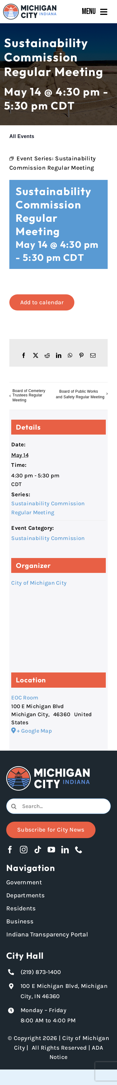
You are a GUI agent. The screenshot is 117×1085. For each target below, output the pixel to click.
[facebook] (10, 849)
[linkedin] (65, 849)
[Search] (14, 806)
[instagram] (23, 849)
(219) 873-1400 (41, 972)
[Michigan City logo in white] (48, 769)
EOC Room (24, 697)
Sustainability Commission (48, 538)
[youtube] (51, 849)
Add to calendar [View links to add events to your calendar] (41, 302)
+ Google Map (34, 730)
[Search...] (58, 806)
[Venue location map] (58, 632)
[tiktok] (37, 849)
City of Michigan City (39, 582)
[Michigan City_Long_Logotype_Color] (29, 6)
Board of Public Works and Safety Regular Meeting (80, 395)
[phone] (78, 849)
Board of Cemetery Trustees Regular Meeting (28, 395)
